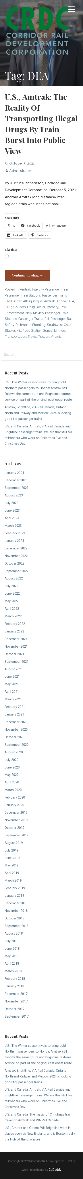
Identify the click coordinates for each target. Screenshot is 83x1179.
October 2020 (14, 737)
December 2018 (16, 903)
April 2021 (12, 692)
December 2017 (16, 994)
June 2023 (12, 510)
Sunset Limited (54, 330)
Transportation (15, 336)
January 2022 (14, 631)
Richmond (23, 325)
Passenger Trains (54, 295)
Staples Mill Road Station (23, 330)
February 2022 (15, 624)
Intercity (52, 307)
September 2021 (17, 662)
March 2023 (13, 526)
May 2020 (12, 775)
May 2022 (12, 601)
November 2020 (16, 730)
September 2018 (17, 926)
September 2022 (17, 571)
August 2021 (14, 669)
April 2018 (12, 964)
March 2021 (13, 699)
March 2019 (13, 880)
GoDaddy (55, 1169)
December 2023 (16, 480)
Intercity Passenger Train (50, 289)
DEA (71, 301)
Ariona (61, 301)
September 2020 (17, 745)
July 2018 (11, 941)
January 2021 (14, 714)
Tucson (43, 336)
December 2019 (16, 813)
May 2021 (12, 684)
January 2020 (14, 805)
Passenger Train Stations (23, 295)
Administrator (20, 171)
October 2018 (14, 918)
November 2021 (16, 646)
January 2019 (14, 896)
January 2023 (14, 541)
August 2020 (14, 752)
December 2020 (16, 722)
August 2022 (14, 578)
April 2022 (12, 609)
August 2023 (14, 495)
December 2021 (16, 639)
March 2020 (13, 790)
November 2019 (16, 820)
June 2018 (12, 949)
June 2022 (12, 594)
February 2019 (15, 888)
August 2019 (14, 843)
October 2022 (14, 563)
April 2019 (12, 873)
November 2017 (16, 1001)
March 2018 (13, 971)
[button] (72, 10)
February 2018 (15, 979)
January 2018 (14, 986)
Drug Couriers (15, 307)
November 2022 (16, 556)
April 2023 (12, 518)
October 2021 (14, 654)
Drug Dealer (36, 307)
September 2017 (17, 1016)
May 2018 (12, 956)
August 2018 (14, 933)
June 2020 (12, 767)
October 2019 (14, 828)
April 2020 (12, 782)
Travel (32, 336)
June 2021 (12, 677)
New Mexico (34, 313)
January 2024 (14, 473)
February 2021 (15, 707)
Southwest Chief (59, 325)
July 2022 (11, 586)
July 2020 (11, 760)
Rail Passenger (55, 319)
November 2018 (16, 911)
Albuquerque (32, 301)
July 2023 (11, 503)
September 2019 (17, 835)
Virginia (56, 336)
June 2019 (12, 858)
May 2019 (12, 865)
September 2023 (17, 488)
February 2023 (15, 533)
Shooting (38, 325)
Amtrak (25, 289)
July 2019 (11, 850)
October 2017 (14, 1009)
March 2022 (13, 616)
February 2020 (15, 797)
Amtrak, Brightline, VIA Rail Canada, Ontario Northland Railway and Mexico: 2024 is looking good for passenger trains (38, 413)
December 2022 (16, 548)
